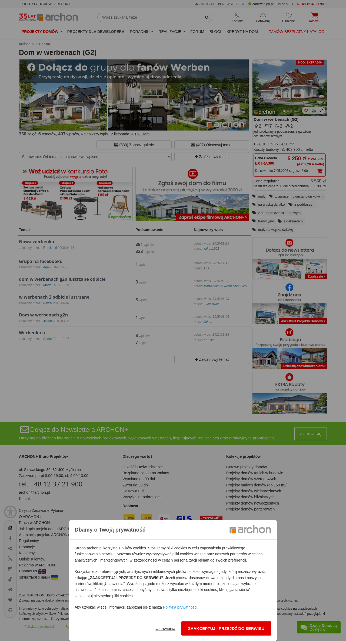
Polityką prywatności (180, 607)
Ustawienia (165, 628)
